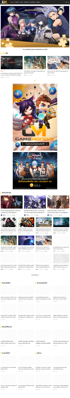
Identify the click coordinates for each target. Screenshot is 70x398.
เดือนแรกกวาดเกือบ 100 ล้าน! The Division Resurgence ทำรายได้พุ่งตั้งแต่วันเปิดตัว (58, 212)
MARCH (4, 215)
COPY (2, 233)
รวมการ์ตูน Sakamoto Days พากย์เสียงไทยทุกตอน (60, 368)
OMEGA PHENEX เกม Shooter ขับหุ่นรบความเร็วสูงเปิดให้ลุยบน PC (25, 230)
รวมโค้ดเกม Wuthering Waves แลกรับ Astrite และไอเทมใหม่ (8, 342)
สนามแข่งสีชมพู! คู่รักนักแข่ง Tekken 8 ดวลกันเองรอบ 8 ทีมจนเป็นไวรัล (10, 212)
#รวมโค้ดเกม (33, 2)
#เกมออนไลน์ (42, 283)
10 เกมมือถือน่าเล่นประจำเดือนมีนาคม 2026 (35, 50)
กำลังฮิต (17, 2)
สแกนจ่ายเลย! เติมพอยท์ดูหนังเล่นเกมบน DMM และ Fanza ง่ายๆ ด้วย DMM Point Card (61, 386)
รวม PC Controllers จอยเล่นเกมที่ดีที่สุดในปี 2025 (9, 386)
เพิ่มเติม (38, 2)
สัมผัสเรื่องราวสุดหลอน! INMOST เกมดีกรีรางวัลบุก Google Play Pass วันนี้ (61, 230)
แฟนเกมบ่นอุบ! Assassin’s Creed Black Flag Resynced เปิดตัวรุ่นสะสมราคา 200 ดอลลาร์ (9, 266)
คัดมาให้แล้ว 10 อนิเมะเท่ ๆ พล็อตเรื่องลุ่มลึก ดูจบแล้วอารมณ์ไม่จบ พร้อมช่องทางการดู (43, 368)
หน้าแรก (12, 2)
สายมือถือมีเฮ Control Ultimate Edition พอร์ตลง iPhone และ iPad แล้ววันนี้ (60, 266)
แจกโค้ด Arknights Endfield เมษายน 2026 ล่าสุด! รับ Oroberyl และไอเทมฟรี (26, 342)
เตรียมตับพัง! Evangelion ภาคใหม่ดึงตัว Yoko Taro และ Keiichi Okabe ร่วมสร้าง (44, 386)
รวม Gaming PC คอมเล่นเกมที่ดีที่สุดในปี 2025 (8, 368)
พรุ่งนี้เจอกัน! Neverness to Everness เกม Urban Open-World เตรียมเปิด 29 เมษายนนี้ (34, 212)
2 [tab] (35, 81)
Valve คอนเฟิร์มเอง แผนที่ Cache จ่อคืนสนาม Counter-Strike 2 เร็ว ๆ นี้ (44, 230)
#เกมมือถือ (26, 2)
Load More (35, 275)
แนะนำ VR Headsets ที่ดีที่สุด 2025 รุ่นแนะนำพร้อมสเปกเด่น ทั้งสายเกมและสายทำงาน (25, 368)
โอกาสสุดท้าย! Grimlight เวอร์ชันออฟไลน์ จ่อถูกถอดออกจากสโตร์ (34, 72)
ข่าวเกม (21, 2)
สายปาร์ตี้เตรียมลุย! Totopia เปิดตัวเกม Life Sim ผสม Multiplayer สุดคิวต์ (61, 248)
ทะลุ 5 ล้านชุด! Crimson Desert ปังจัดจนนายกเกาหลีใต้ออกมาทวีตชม (8, 230)
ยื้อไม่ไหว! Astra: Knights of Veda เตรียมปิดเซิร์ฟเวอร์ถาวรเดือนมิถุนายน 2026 (43, 266)
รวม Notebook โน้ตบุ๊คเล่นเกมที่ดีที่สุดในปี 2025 (26, 386)
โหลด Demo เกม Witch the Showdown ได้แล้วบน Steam (57, 72)
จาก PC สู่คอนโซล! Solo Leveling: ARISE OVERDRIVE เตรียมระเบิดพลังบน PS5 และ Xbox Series (26, 248)
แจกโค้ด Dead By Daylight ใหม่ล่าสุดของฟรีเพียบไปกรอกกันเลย (44, 342)
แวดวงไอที (6, 353)
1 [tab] (34, 81)
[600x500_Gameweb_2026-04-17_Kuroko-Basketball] (35, 170)
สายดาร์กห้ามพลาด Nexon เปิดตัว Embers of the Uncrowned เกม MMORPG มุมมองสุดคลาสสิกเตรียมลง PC (11, 74)
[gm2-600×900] (35, 117)
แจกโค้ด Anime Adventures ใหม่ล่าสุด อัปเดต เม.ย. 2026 (61, 342)
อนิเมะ (39, 353)
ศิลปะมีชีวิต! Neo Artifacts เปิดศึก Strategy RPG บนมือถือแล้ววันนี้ (26, 266)
